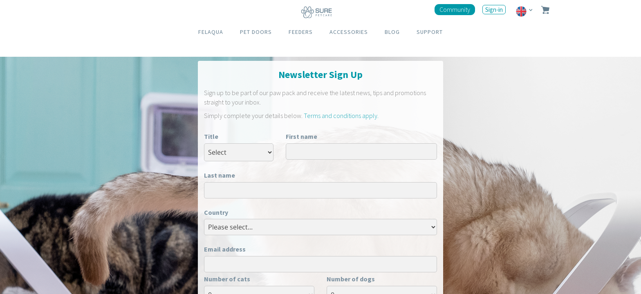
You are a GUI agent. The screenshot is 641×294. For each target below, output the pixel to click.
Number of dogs (351, 279)
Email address (225, 249)
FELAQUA (210, 32)
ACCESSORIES (348, 32)
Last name (219, 175)
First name (301, 136)
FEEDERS (301, 32)
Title (211, 136)
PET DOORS (256, 32)
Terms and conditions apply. (341, 115)
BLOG (392, 32)
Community (454, 9)
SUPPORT (430, 32)
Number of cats (227, 279)
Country (216, 212)
